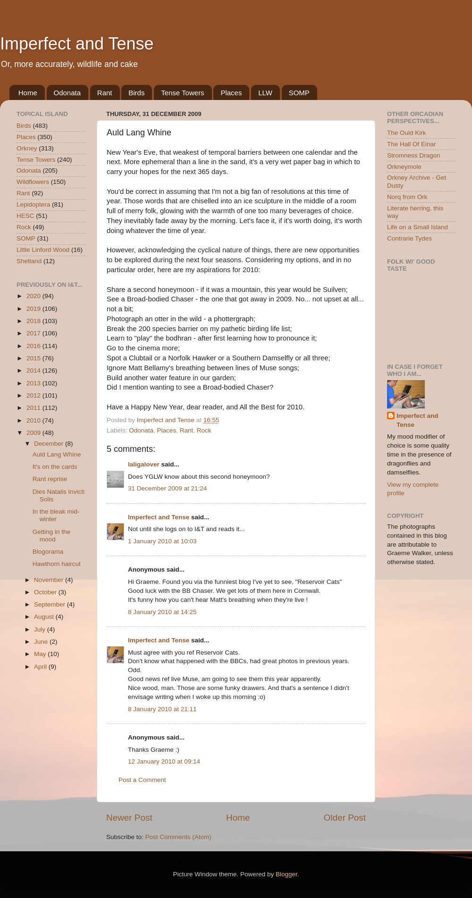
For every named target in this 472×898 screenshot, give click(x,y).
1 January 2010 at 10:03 (162, 541)
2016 (34, 345)
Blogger (286, 874)
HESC (25, 215)
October (46, 592)
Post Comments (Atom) (178, 836)
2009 (34, 432)
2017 (34, 333)
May (41, 653)
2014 (34, 370)
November (49, 579)
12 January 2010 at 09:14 (164, 761)
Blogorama (48, 551)
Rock (204, 430)
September (50, 604)
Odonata (67, 93)
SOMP (299, 93)
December (49, 443)
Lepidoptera (33, 204)
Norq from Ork (407, 196)
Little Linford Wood (43, 249)
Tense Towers (182, 93)
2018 (34, 320)
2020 (34, 295)
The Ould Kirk (406, 132)
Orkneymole (404, 166)
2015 (34, 358)
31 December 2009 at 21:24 (167, 488)
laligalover (144, 464)
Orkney (27, 148)
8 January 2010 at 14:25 (162, 611)
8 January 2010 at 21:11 (162, 709)
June (42, 641)
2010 (34, 420)
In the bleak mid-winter (56, 515)
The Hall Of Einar (411, 144)
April (41, 666)
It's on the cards (55, 466)
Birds (136, 93)
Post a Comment (142, 779)
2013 (34, 383)
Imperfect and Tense (77, 43)
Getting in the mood (51, 535)
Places (231, 93)
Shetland (29, 261)
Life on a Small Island (417, 227)
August (45, 616)
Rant (104, 93)
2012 (34, 395)
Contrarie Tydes (409, 238)
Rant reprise (50, 478)
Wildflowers (33, 181)
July (40, 629)
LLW (265, 93)
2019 (34, 308)
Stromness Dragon (413, 155)
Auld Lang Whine (57, 454)
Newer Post (129, 818)
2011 (34, 407)
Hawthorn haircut (57, 563)
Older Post (345, 818)
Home (27, 93)
